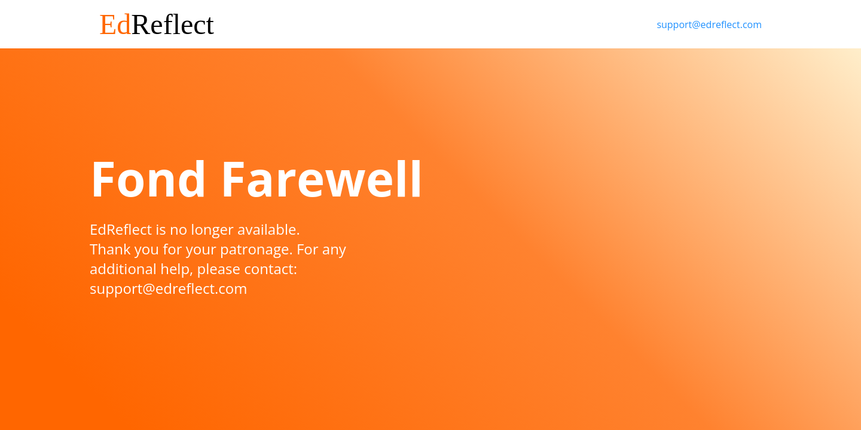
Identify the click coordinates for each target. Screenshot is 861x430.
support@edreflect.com (709, 24)
